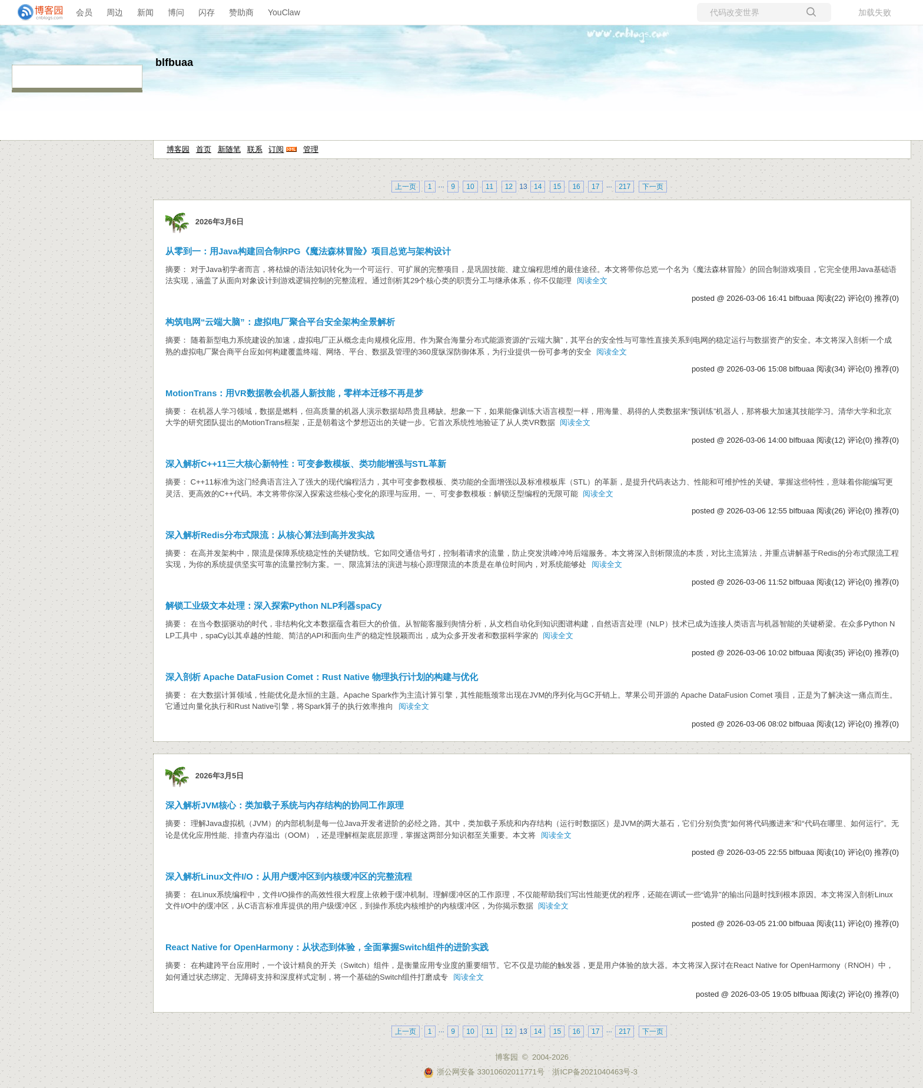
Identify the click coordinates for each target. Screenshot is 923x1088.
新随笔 (229, 149)
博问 (176, 12)
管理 (310, 149)
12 (509, 187)
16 (576, 187)
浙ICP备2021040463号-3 (595, 1071)
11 (489, 187)
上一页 (405, 187)
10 (470, 187)
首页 (203, 149)
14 (538, 187)
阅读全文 (592, 280)
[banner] (35, 12)
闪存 (206, 12)
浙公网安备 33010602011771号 (483, 1071)
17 (595, 187)
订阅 (276, 149)
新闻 (145, 12)
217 (624, 187)
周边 (115, 12)
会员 (84, 12)
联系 (255, 149)
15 (557, 187)
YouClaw (284, 12)
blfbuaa (174, 62)
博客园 (178, 149)
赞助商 (241, 12)
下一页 (652, 187)
